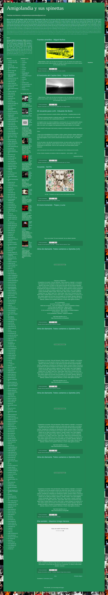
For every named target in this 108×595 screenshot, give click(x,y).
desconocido (11, 101)
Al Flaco (24, 69)
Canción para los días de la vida (26, 29)
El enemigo (97, 29)
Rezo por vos (12, 34)
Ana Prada (10, 174)
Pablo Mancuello (12, 454)
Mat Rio (9, 409)
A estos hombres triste (67, 21)
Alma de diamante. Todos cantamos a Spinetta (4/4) (58, 457)
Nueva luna (69, 32)
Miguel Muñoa (55, 70)
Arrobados (10, 189)
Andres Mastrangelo (12, 176)
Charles (9, 213)
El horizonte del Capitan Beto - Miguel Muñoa (56, 75)
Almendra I (29, 40)
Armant (9, 187)
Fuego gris (23, 52)
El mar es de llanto (17, 31)
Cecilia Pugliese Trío (12, 211)
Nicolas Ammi (11, 438)
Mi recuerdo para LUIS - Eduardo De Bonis (54, 111)
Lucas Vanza (11, 350)
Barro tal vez (11, 19)
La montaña (83, 24)
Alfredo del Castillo (12, 103)
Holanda (68, 31)
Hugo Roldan (11, 124)
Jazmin (80, 31)
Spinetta (57, 244)
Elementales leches (34, 31)
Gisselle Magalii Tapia (13, 67)
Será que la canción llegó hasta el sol (61, 25)
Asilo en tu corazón (23, 26)
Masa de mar (11, 408)
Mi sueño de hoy (40, 32)
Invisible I (11, 46)
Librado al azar (25, 82)
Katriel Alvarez (11, 328)
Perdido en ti (21, 28)
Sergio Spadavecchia (13, 151)
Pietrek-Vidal (11, 467)
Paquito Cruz (11, 144)
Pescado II (18, 46)
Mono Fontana (11, 426)
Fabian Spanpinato (12, 118)
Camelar (10, 202)
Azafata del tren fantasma (81, 28)
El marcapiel (65, 26)
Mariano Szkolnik (12, 392)
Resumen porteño (48, 25)
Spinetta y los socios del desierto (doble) (19, 44)
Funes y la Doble (12, 277)
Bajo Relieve (11, 194)
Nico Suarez (11, 436)
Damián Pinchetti (12, 111)
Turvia (9, 530)
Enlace (9, 250)
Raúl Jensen (11, 482)
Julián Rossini (11, 326)
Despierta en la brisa (90, 29)
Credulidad (88, 19)
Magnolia (10, 370)
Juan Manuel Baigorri (13, 314)
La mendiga (89, 31)
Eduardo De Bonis (53, 162)
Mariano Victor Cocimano (11, 394)
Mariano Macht (11, 390)
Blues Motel (10, 196)
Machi (9, 365)
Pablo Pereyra (11, 455)
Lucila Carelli (11, 357)
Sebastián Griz (11, 506)
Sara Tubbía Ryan (12, 500)
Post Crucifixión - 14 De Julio (30, 174)
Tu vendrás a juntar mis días (75, 34)
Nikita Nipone (11, 442)
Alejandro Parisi (11, 166)
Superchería (75, 25)
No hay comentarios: (43, 68)
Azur (9, 64)
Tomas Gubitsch (11, 524)
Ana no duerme (80, 21)
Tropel (9, 528)
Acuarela (44, 200)
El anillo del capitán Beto (81, 22)
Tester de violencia (63, 244)
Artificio (9, 191)
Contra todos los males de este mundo (22, 24)
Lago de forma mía (17, 32)
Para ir (45, 22)
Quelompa (10, 477)
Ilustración (24, 79)
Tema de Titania (48, 34)
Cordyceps (10, 222)
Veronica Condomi (12, 536)
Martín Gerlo (11, 401)
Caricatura (24, 62)
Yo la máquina (11, 545)
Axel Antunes (11, 105)
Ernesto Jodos (11, 257)
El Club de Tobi (11, 242)
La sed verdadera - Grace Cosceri (30, 192)
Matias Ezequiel (11, 414)
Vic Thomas (10, 538)
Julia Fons (10, 323)
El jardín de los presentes (16, 42)
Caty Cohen (10, 209)
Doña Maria (10, 237)
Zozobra (10, 548)
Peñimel (10, 96)
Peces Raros (11, 457)
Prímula (9, 475)
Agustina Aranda (11, 163)
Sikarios (10, 507)
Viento (9, 540)
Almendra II (28, 49)
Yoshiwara (10, 547)
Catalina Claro (11, 207)
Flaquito (24, 77)
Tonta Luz (66, 34)
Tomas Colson (11, 523)
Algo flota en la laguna (12, 26)
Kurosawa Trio (11, 331)
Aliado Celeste (11, 83)
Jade (9, 305)
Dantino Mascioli (11, 225)
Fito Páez (10, 272)
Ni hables (51, 32)
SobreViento (11, 154)
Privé (22, 54)
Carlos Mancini (11, 205)
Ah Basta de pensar (97, 25)
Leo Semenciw (11, 336)
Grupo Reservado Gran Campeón (12, 288)
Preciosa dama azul (44, 28)
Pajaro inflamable (12, 143)
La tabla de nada (96, 31)
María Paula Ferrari (12, 405)
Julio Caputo (11, 324)
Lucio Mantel (11, 358)
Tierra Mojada (11, 521)
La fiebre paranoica (80, 26)
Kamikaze (54, 572)
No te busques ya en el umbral (60, 32)
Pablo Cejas (11, 450)
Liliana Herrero (11, 340)
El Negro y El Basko (12, 244)
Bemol (9, 107)
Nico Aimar (10, 431)
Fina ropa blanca (54, 21)
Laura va (89, 24)
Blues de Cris (89, 28)
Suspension (82, 25)
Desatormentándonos (11, 49)
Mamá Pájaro (11, 374)
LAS (23, 81)
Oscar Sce (10, 445)
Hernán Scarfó (11, 300)
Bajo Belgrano (16, 50)
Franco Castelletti (12, 275)
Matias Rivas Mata (12, 418)
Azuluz (23, 71)
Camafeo (36, 26)
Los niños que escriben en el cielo (20, 47)
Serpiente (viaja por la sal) (26, 34)
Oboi (74, 32)
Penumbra (86, 32)
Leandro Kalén (11, 91)
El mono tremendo (26, 31)
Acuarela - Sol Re (44, 167)
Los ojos (29, 52)
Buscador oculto (11, 197)
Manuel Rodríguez (12, 133)
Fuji (43, 24)
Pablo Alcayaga (11, 448)
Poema (68, 162)
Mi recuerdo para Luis (62, 162)
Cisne (35, 29)
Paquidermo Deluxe (79, 32)
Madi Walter (10, 369)
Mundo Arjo (46, 32)
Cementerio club (23, 22)
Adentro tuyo (68, 28)
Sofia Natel (10, 514)
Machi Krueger (11, 367)
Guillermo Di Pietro (12, 78)
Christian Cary (11, 215)
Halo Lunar (64, 31)
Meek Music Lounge (12, 136)
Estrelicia (9, 50)
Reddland (10, 484)
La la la (30, 22)
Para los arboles (13, 53)
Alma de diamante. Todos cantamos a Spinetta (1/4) (58, 249)
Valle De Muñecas (12, 533)
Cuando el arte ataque (50, 26)
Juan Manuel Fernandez (11, 317)
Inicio (55, 576)
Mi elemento (11, 25)
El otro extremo (11, 247)
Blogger (62, 587)
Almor (9, 171)
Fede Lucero (11, 266)
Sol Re (58, 200)
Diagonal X (10, 232)
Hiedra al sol (72, 26)
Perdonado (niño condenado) (35, 25)
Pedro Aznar (11, 459)
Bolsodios (95, 28)
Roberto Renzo (11, 485)
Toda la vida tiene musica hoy (58, 34)
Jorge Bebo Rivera (12, 128)
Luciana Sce (11, 353)
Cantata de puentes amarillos (75, 19)
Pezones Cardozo (12, 465)
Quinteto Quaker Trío (12, 479)
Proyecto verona (11, 474)
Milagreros (10, 424)
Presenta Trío (11, 472)
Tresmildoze (11, 526)
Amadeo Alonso (11, 173)
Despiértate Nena (36, 24)
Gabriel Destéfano (12, 121)
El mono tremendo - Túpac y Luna (51, 205)
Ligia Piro (10, 338)
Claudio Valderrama (12, 219)
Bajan (22, 19)
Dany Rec (10, 66)
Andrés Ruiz (11, 182)
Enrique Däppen (11, 252)
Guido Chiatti (11, 290)
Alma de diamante (50, 19)
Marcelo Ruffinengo (12, 379)
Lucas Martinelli (11, 348)
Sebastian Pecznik (12, 504)
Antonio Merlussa (12, 185)
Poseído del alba (93, 32)
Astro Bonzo (11, 192)
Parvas (16, 28)
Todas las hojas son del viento (26, 21)
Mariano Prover (11, 135)
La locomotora (11, 333)
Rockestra (10, 72)
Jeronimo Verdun (12, 62)
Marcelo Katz (11, 377)
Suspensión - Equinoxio (30, 157)
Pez (9, 463)
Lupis (9, 362)
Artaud (9, 40)
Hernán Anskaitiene (12, 297)
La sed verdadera (38, 22)
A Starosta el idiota (42, 21)
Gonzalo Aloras (11, 282)
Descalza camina (81, 29)
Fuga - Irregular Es (30, 207)
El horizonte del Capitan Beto (55, 106)
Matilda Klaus (11, 419)
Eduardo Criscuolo (12, 113)
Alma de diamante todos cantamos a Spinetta (51, 324)
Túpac (69, 244)
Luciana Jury (11, 351)
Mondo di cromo (10, 54)
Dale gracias (58, 26)
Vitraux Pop (10, 542)
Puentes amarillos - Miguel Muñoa (51, 40)
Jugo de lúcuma (64, 24)
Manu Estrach (11, 375)
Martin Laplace (11, 400)
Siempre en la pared (36, 34)
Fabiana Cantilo (11, 261)
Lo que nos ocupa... (92, 22)
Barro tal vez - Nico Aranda (30, 141)
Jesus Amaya (11, 310)
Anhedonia (10, 184)
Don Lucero (20, 49)
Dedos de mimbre (74, 29)
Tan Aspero (10, 156)
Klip (9, 330)
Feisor (9, 268)
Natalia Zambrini (11, 428)
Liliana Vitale (11, 131)
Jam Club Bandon (12, 308)
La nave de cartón (12, 335)
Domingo (10, 234)
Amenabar (73, 28)
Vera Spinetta (11, 535)
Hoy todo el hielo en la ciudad (52, 24)
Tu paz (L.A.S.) (25, 89)
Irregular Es (10, 303)
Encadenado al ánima (43, 31)
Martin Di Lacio (11, 398)
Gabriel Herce (11, 278)
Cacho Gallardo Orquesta (11, 200)
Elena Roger (11, 249)
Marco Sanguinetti (12, 384)
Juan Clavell (11, 312)
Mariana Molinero (12, 388)
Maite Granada (11, 372)
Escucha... (50, 572)
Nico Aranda (11, 433)
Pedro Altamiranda (12, 146)
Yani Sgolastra (11, 543)
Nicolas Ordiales (11, 440)
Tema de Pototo (61, 28)
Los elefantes (24, 32)
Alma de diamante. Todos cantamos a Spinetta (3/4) (58, 393)
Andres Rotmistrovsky (13, 179)
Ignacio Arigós (11, 70)
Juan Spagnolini (11, 319)
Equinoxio (10, 86)
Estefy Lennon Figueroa (11, 115)
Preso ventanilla (52, 28)
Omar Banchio (11, 80)
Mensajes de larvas (32, 32)
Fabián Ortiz (11, 263)
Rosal (9, 494)
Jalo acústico (11, 307)
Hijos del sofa (11, 301)
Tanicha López (11, 158)
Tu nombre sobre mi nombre (67, 22)
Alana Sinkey (11, 165)
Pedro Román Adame (13, 460)
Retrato (23, 87)
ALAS (23, 66)
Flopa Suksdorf (11, 273)
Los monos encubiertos (10, 342)
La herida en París (74, 24)
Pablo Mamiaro (11, 452)
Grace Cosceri (11, 285)
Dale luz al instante (65, 29)
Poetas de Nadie (12, 469)
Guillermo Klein (11, 292)
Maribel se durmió (97, 24)
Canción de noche (16, 29)
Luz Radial (10, 363)
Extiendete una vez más (52, 31)
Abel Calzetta (11, 161)
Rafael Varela (11, 150)
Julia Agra (10, 321)
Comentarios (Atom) (48, 578)
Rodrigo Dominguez (12, 487)
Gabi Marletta (11, 119)
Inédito (21, 50)
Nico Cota (10, 435)
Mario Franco (11, 396)
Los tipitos (10, 345)
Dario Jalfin (10, 228)
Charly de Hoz (11, 60)
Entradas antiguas (78, 576)
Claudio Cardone (12, 217)
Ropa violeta (18, 34)
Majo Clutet (10, 93)
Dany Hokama (11, 227)
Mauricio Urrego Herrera (62, 572)
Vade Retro (10, 81)
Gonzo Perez (11, 284)
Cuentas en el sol (57, 29)
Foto (50, 70)
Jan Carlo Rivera (12, 126)
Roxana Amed (11, 496)
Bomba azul (30, 26)
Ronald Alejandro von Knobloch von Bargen (13, 491)
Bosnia (100, 28)
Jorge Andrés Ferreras (13, 88)
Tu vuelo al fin (83, 34)
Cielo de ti (42, 26)
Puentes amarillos (61, 70)
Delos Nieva (11, 230)
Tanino (43, 34)
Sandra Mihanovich (12, 497)
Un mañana (29, 45)
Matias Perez (11, 416)
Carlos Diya (10, 204)
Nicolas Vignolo (11, 141)
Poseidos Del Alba (12, 470)
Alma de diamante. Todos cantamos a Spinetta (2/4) (58, 329)
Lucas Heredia (11, 346)
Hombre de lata (74, 31)
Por (94, 21)
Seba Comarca (11, 502)
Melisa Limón (11, 423)
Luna (51, 244)
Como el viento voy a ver (48, 29)
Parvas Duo (10, 94)
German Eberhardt (12, 280)
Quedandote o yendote (54, 22)
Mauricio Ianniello (12, 421)
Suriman (10, 518)
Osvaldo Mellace (12, 447)
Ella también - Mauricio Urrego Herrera (53, 521)
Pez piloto (10, 148)
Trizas (9, 100)
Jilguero (84, 31)
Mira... (54, 244)
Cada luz (9, 29)
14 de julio (10, 159)
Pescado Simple (17, 54)
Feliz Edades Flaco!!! (26, 75)
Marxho (9, 403)
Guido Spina (11, 123)
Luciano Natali (11, 355)
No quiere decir (10, 28)
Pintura (55, 200)
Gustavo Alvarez (11, 293)
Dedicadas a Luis (45, 70)
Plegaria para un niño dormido (32, 28)
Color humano (39, 29)
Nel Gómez (10, 430)
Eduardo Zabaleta (12, 85)
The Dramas (11, 519)
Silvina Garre (11, 511)
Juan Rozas (10, 129)
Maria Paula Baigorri (12, 385)
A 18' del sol (89, 25)
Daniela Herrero (11, 223)
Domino (9, 235)
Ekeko (9, 240)
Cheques (88, 21)
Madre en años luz (27, 53)
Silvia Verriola (11, 509)
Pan (7, 53)
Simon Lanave (11, 512)
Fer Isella (10, 270)
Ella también (61, 19)
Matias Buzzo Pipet (12, 411)
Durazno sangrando (35, 19)
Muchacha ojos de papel (21, 25)
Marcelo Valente (11, 382)
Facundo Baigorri (12, 265)
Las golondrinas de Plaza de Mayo (93, 26)
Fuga (59, 31)
